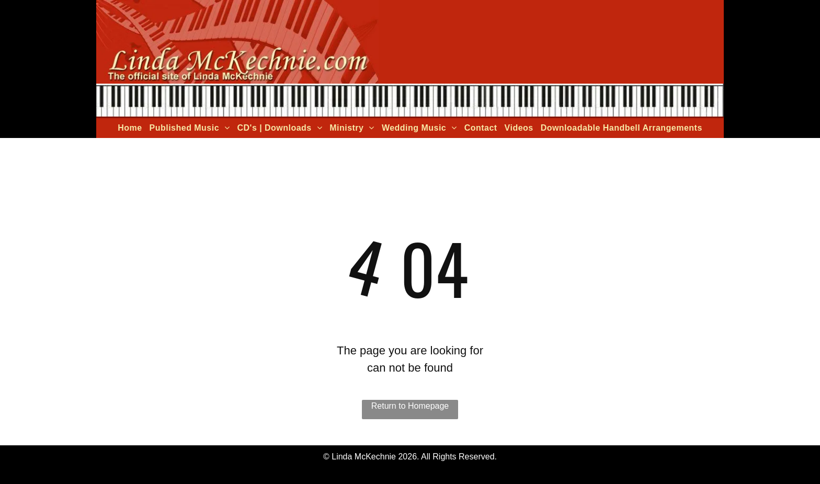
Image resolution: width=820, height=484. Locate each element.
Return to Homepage (410, 405)
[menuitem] (129, 128)
